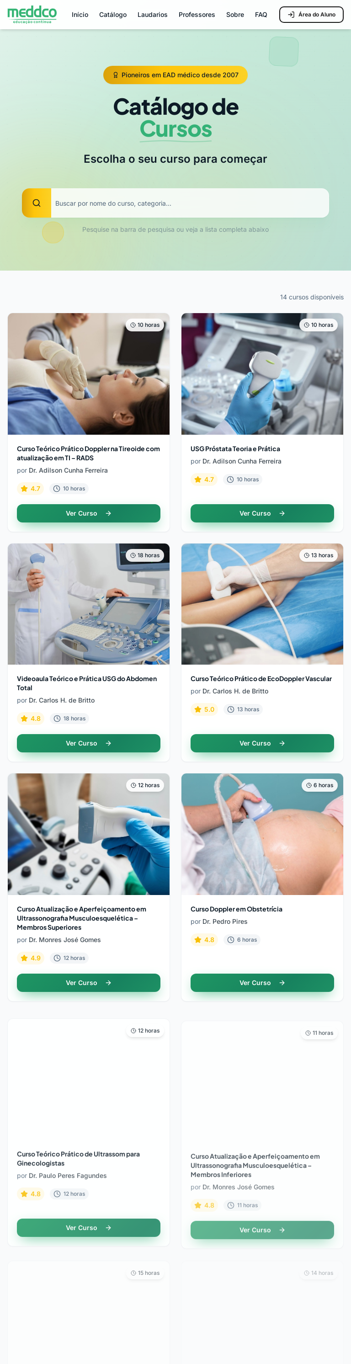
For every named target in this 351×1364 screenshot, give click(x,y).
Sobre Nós (25, 1266)
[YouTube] (309, 1335)
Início (80, 14)
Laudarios (153, 14)
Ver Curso (89, 513)
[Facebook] (334, 1335)
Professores (197, 14)
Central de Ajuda (215, 1266)
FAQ (261, 14)
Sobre (235, 14)
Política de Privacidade (226, 1283)
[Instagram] (258, 1335)
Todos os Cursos (215, 1116)
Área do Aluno (311, 14)
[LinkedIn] (283, 1335)
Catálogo (113, 14)
